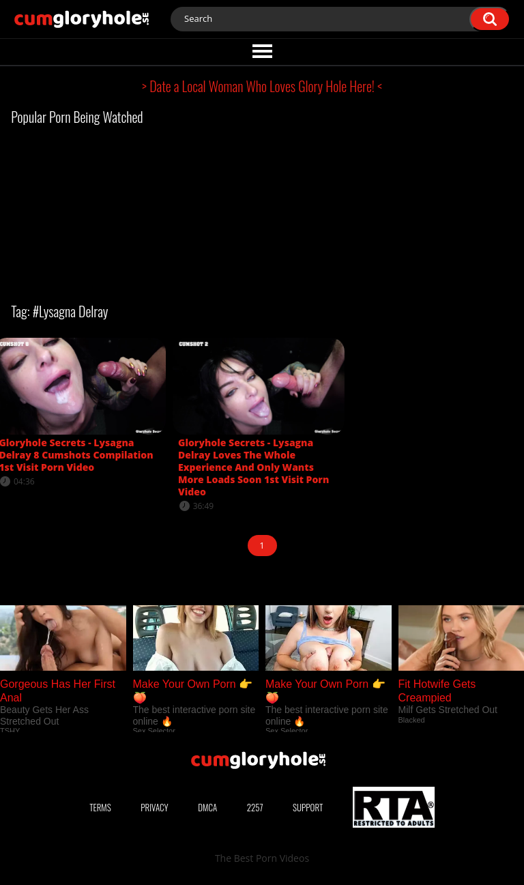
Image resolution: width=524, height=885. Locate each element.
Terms (100, 807)
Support (308, 807)
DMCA (207, 807)
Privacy (154, 807)
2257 (255, 807)
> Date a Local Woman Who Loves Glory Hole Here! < (262, 86)
